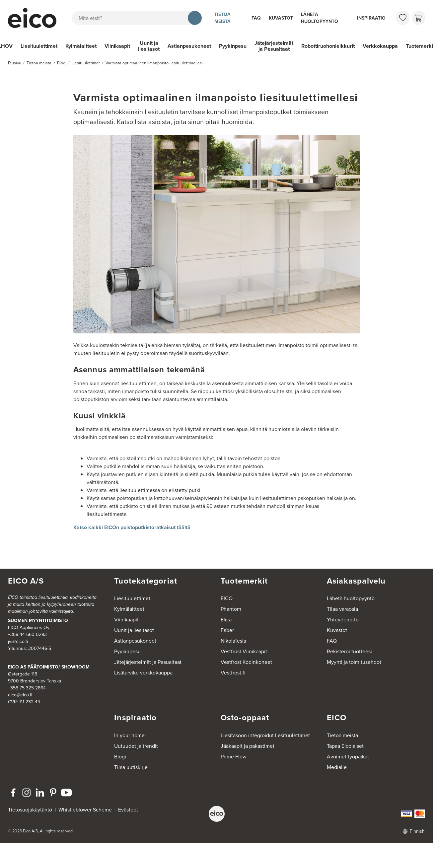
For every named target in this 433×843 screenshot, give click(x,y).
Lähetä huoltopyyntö (319, 18)
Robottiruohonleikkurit (328, 46)
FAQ (256, 18)
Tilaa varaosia (342, 609)
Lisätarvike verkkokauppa (143, 672)
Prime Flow (234, 756)
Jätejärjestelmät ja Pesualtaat (273, 46)
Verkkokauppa (380, 46)
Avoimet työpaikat (348, 756)
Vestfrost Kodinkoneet (246, 662)
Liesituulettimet (39, 46)
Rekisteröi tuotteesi (349, 651)
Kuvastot (281, 18)
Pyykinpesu (233, 46)
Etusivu (14, 63)
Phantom (231, 609)
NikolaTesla (233, 641)
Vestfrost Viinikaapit (244, 651)
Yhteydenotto (343, 619)
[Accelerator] (33, 18)
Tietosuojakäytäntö (30, 809)
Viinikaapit (117, 46)
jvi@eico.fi (18, 641)
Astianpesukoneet (189, 46)
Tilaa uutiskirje (131, 767)
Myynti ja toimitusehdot (354, 662)
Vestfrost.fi (233, 672)
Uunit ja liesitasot (149, 46)
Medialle (337, 767)
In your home (129, 735)
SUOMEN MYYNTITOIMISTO (38, 620)
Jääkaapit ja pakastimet (247, 746)
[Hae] (195, 18)
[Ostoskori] (418, 18)
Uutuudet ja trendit (136, 746)
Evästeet (128, 809)
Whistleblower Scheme (85, 809)
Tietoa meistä (222, 18)
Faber (227, 630)
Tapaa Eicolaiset (345, 746)
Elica (226, 619)
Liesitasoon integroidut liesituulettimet (265, 735)
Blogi (120, 756)
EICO (227, 598)
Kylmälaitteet (81, 46)
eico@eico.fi (20, 694)
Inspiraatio (371, 18)
